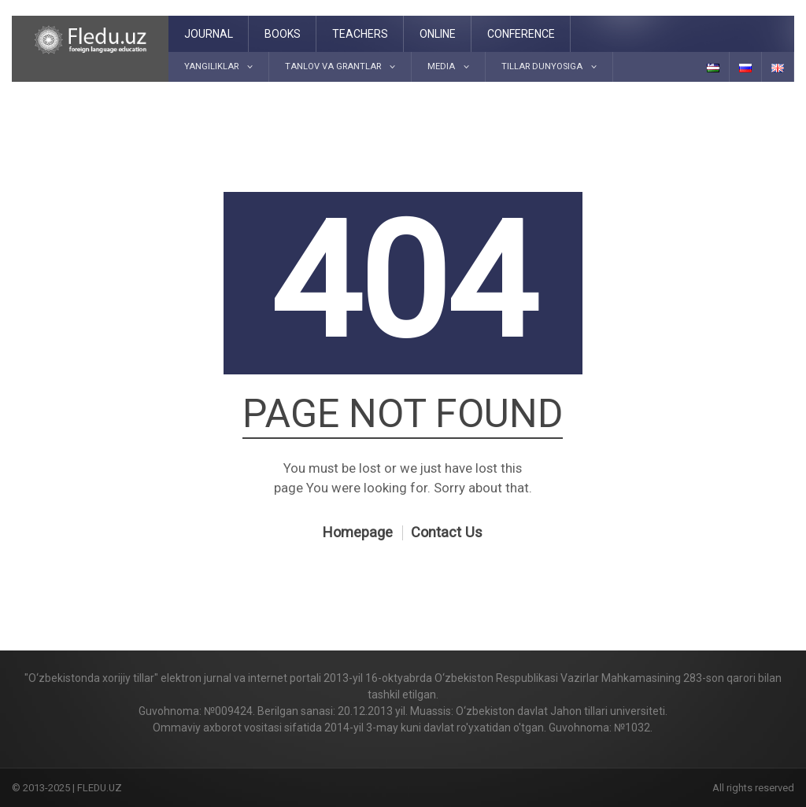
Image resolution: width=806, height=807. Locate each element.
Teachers (360, 34)
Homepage (358, 532)
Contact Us (446, 532)
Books (282, 34)
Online (438, 34)
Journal (208, 34)
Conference (521, 34)
